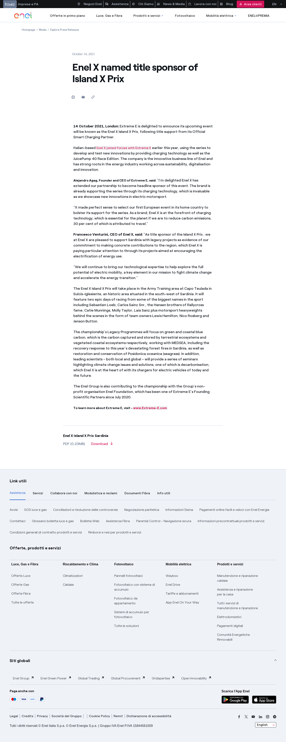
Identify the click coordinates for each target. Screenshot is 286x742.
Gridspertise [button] (163, 678)
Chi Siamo (143, 4)
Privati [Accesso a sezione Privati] (10, 4)
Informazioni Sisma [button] (179, 510)
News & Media (171, 4)
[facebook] (239, 716)
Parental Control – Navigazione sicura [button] (163, 521)
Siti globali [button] (20, 660)
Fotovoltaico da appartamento (125, 600)
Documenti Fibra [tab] (137, 493)
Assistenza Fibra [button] (118, 521)
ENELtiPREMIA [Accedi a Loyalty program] (258, 16)
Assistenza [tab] (17, 493)
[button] (83, 97)
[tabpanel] (143, 521)
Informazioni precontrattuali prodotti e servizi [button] (231, 521)
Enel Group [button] (23, 678)
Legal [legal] (14, 716)
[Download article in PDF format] (102, 445)
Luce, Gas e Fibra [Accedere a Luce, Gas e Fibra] (109, 16)
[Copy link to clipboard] (93, 97)
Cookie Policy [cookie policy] (99, 716)
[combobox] (265, 724)
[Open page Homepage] (28, 29)
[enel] (23, 15)
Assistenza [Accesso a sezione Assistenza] (117, 4)
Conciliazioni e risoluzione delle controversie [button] (85, 510)
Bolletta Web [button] (89, 521)
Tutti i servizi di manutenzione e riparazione (237, 605)
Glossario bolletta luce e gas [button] (53, 521)
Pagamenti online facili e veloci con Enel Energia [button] (234, 510)
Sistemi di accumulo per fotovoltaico (131, 614)
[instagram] (267, 716)
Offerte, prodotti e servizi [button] (35, 548)
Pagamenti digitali (230, 626)
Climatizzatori (73, 576)
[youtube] (253, 716)
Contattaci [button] (17, 521)
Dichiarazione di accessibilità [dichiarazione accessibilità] (149, 716)
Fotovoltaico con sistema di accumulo (134, 587)
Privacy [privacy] (42, 716)
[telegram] (274, 716)
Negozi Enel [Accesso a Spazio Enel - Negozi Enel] (89, 4)
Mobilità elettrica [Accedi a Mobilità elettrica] (221, 16)
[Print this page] (73, 97)
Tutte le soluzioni (126, 626)
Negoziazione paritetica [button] (141, 510)
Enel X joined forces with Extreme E (123, 148)
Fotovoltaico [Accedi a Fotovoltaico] (185, 16)
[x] (246, 716)
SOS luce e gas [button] (35, 510)
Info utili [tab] (163, 493)
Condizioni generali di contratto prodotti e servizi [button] (46, 532)
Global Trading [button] (91, 678)
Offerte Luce (20, 576)
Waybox (172, 576)
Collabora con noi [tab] (63, 493)
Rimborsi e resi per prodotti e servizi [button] (114, 532)
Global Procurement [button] (128, 678)
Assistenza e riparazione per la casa (235, 592)
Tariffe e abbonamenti (182, 593)
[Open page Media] (42, 29)
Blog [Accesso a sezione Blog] (226, 4)
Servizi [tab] (38, 493)
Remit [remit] (118, 716)
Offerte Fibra (21, 593)
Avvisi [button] (14, 510)
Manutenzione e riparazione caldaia (237, 578)
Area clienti (250, 4)
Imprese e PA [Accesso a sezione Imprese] (28, 4)
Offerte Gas (20, 585)
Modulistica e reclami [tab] (100, 493)
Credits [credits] (27, 716)
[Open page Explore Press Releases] (64, 29)
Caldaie (68, 585)
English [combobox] (262, 725)
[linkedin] (260, 716)
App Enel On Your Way (182, 602)
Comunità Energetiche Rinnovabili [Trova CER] (233, 637)
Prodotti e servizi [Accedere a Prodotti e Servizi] (148, 16)
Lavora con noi (202, 4)
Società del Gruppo (67, 716)
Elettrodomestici (229, 617)
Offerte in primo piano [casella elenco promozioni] (67, 16)
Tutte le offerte (22, 602)
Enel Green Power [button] (56, 678)
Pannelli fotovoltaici (128, 576)
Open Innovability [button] (196, 678)
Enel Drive (173, 585)
